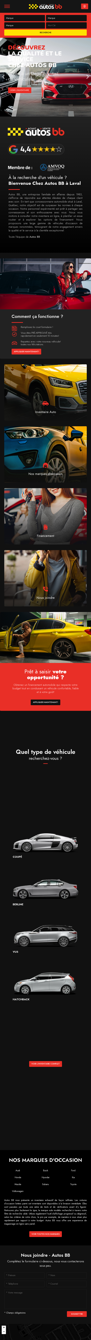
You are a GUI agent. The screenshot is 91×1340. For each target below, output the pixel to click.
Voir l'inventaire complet (45, 1063)
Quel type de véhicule (45, 754)
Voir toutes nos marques (46, 1234)
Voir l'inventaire (20, 90)
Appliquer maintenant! (26, 351)
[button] (4, 1328)
